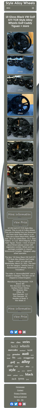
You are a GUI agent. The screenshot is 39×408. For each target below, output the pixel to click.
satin (19, 371)
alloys (27, 366)
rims (12, 342)
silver (23, 371)
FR (22, 400)
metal (32, 355)
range (8, 355)
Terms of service (20, 397)
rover (9, 375)
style (12, 370)
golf (13, 362)
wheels (25, 346)
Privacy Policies (20, 394)
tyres (21, 378)
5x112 (14, 346)
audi (25, 354)
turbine (21, 375)
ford (27, 379)
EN (18, 400)
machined (22, 350)
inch (14, 378)
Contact (20, 390)
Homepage (20, 387)
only (16, 366)
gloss (10, 365)
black (29, 374)
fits (13, 357)
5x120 (29, 350)
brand (8, 358)
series (26, 341)
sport (29, 370)
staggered (29, 358)
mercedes (13, 350)
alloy (26, 362)
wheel (21, 366)
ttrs (18, 363)
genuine (16, 354)
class (18, 342)
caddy (19, 358)
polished (15, 375)
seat (32, 366)
